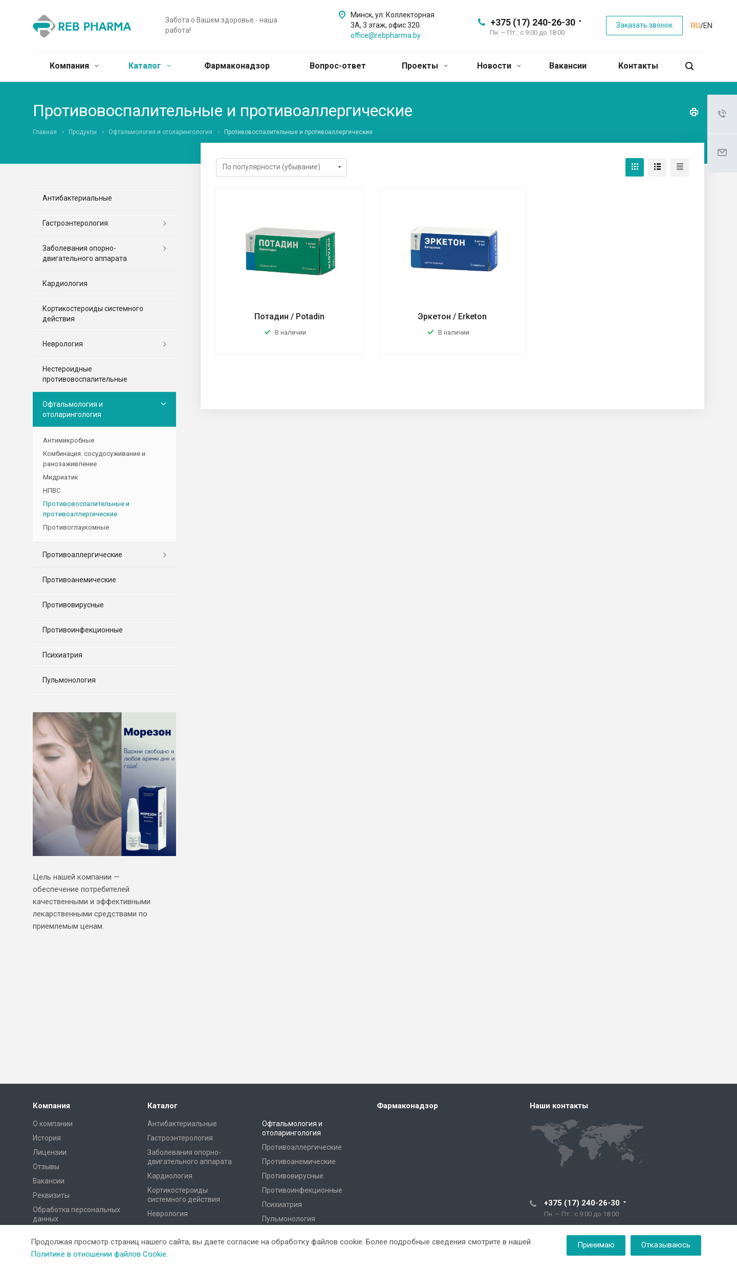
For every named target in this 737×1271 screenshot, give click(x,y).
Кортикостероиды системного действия (92, 313)
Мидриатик (60, 477)
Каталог (149, 66)
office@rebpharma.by (386, 35)
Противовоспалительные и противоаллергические (86, 509)
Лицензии (50, 1152)
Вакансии (568, 66)
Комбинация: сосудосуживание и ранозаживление (94, 459)
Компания (74, 66)
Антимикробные (68, 440)
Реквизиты (51, 1195)
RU (695, 25)
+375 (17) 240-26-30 (532, 22)
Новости (499, 66)
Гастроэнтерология (75, 223)
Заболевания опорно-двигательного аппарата (84, 253)
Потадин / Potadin (289, 316)
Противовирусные (73, 605)
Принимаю (596, 1245)
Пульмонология (69, 680)
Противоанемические (79, 580)
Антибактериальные (77, 198)
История (47, 1138)
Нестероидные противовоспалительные (84, 374)
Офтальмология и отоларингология (72, 409)
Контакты (638, 66)
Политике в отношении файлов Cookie (98, 1254)
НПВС (51, 490)
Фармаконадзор (237, 66)
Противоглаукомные (76, 527)
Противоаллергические (82, 555)
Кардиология (65, 283)
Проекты (425, 66)
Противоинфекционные (82, 630)
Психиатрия (62, 655)
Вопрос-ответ (338, 66)
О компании (53, 1124)
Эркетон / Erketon (452, 316)
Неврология (62, 344)
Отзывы (46, 1167)
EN (707, 25)
